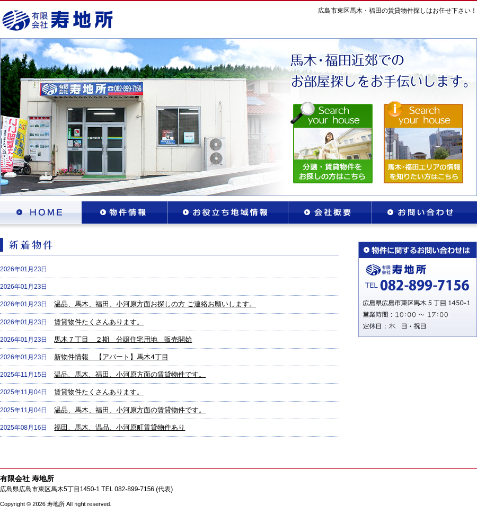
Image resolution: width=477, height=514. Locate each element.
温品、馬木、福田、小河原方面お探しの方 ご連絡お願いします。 (155, 304)
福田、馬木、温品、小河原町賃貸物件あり (119, 427)
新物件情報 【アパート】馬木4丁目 (111, 357)
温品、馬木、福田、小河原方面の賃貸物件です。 (130, 374)
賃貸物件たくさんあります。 (99, 322)
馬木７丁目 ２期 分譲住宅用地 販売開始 (123, 339)
